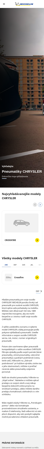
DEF (15, 265)
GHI (23, 265)
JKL (32, 265)
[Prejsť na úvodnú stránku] (24, 4)
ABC (6, 265)
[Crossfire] (22, 277)
